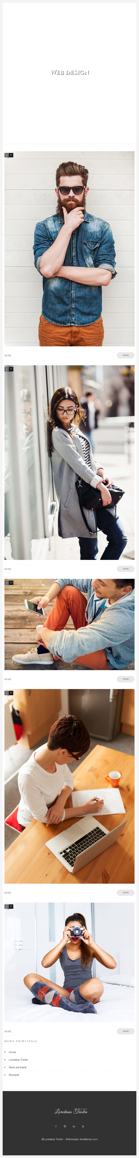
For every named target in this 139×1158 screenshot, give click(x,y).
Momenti (14, 1075)
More (7, 355)
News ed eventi (17, 1067)
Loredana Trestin (18, 1059)
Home (12, 1052)
